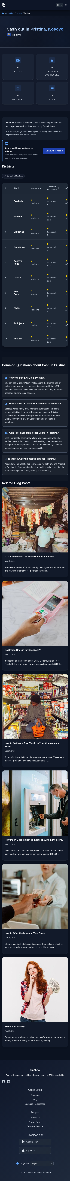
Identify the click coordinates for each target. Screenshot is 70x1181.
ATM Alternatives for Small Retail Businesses (29, 556)
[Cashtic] (4, 5)
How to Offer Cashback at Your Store (25, 933)
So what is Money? (15, 1026)
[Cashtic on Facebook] (3, 1081)
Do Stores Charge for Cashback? (23, 650)
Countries (10, 13)
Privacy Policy (35, 1122)
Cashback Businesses (53, 188)
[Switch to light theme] (66, 5)
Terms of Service (35, 1126)
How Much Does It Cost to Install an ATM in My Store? (34, 840)
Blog (35, 1099)
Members (36, 188)
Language (22, 1164)
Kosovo (19, 13)
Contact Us (35, 1118)
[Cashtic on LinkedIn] (8, 1081)
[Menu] (30, 5)
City (16, 188)
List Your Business (54, 151)
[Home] (3, 13)
